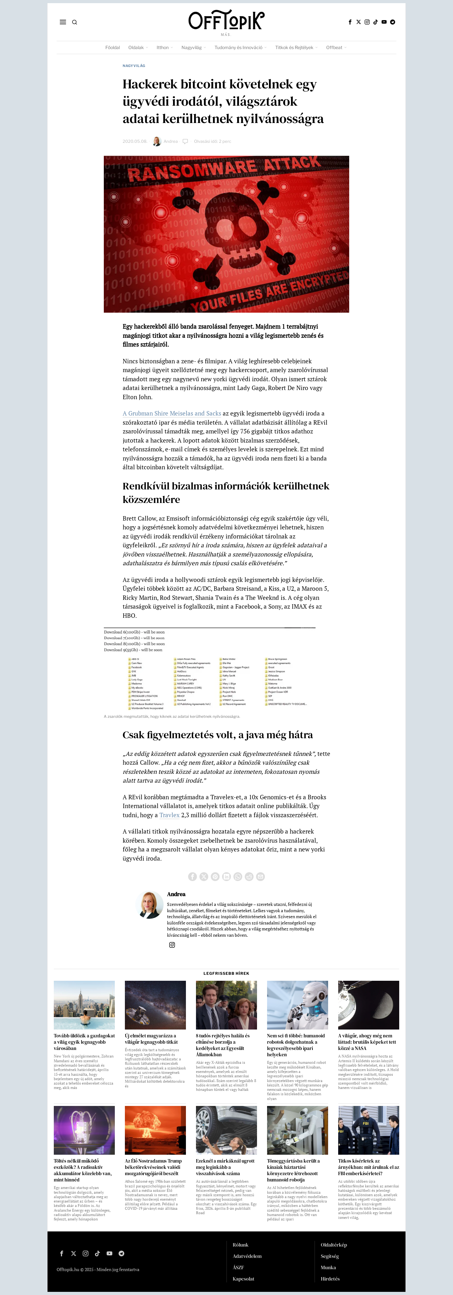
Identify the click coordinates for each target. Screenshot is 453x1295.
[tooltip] (350, 22)
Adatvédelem (247, 1256)
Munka (328, 1267)
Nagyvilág (134, 66)
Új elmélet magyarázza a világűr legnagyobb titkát (151, 1039)
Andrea (171, 141)
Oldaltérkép (334, 1244)
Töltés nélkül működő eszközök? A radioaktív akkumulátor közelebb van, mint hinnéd (83, 1170)
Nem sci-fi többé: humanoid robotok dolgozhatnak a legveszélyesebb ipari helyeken (296, 1045)
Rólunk (241, 1244)
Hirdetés (330, 1278)
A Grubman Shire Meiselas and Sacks (172, 413)
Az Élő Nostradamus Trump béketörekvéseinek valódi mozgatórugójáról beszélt (153, 1167)
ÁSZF (238, 1267)
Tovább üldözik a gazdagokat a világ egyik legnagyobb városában (84, 1042)
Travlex (169, 815)
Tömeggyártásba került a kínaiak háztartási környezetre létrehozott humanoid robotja (293, 1170)
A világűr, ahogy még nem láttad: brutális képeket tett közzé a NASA (367, 1042)
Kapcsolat (243, 1278)
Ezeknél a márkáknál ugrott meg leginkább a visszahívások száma (225, 1167)
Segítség (330, 1256)
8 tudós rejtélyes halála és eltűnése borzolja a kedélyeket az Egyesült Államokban (223, 1045)
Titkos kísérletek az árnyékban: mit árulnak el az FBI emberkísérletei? (368, 1167)
